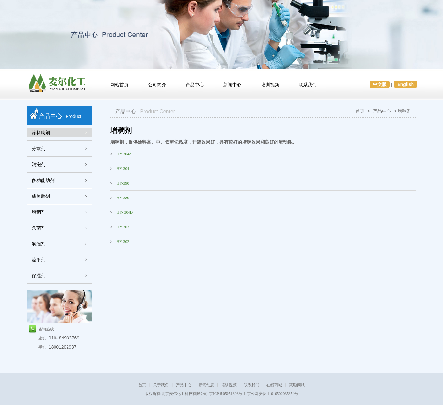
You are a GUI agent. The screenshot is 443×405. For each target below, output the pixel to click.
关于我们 (161, 385)
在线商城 (274, 385)
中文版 (380, 84)
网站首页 (119, 84)
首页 (359, 110)
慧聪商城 (297, 385)
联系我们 (308, 84)
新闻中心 (232, 84)
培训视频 (270, 84)
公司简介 (157, 84)
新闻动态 (206, 385)
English (405, 84)
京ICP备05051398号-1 (227, 393)
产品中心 (195, 84)
